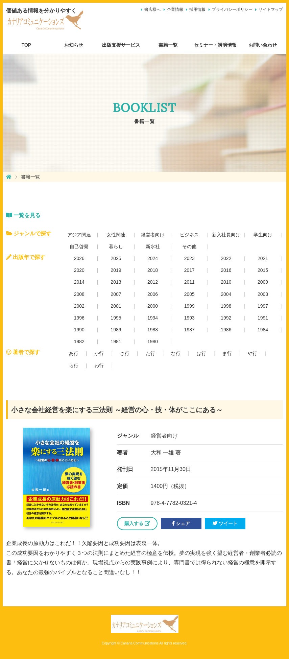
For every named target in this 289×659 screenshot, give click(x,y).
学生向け (263, 234)
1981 (116, 341)
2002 (79, 306)
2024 (152, 258)
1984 (263, 329)
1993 (189, 318)
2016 (226, 270)
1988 (152, 329)
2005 (189, 294)
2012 (152, 282)
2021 (263, 258)
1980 (152, 341)
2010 (226, 282)
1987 (189, 329)
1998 (226, 306)
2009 (263, 282)
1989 (116, 329)
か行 (99, 353)
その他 (189, 246)
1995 (116, 318)
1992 (226, 318)
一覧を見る (23, 215)
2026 (79, 258)
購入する (137, 523)
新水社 (153, 246)
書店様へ (152, 9)
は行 (201, 353)
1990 (79, 329)
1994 (152, 318)
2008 (79, 294)
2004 (226, 294)
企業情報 (175, 9)
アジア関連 (79, 234)
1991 (263, 318)
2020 (79, 270)
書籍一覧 (168, 45)
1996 (79, 318)
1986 (226, 329)
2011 (189, 282)
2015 (263, 270)
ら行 (73, 365)
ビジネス (189, 234)
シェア (181, 523)
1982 (79, 341)
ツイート (225, 523)
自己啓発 (79, 246)
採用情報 (197, 9)
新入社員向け (226, 234)
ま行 (227, 353)
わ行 (99, 365)
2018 (152, 270)
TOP (26, 45)
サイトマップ (271, 9)
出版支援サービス (121, 45)
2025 (116, 258)
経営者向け (153, 234)
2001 (116, 306)
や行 (252, 353)
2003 (263, 294)
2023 (189, 258)
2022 (226, 258)
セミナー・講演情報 (215, 45)
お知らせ (73, 45)
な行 (175, 353)
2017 (189, 270)
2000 (152, 306)
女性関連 (115, 234)
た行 (150, 353)
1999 (189, 306)
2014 (79, 282)
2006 (152, 294)
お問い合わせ (262, 45)
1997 (263, 306)
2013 (116, 282)
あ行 (73, 353)
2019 (116, 270)
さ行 (124, 353)
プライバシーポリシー (232, 9)
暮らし (116, 246)
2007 (116, 294)
